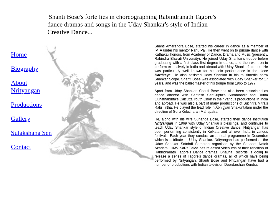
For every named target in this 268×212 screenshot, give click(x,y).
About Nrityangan (25, 86)
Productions (26, 104)
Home (19, 54)
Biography (24, 68)
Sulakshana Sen (31, 132)
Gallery (20, 118)
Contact (21, 146)
